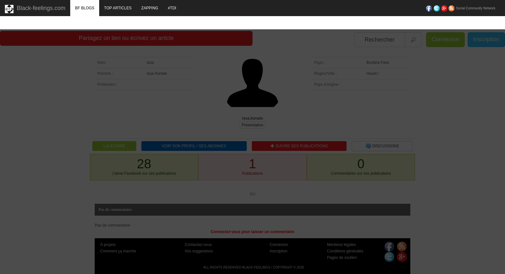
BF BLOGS (84, 8)
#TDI (172, 8)
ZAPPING (149, 8)
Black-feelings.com (35, 9)
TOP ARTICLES (117, 8)
